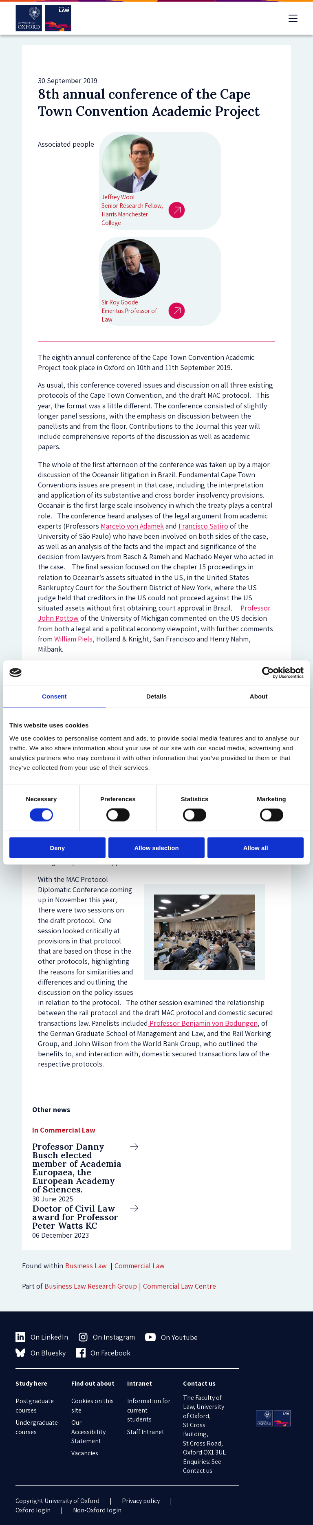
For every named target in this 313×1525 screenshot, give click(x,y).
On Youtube (171, 1337)
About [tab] (259, 696)
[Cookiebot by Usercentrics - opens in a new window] (268, 673)
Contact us (197, 1470)
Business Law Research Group (90, 1286)
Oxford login (33, 1510)
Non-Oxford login (97, 1510)
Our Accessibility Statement (88, 1431)
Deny (57, 847)
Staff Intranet (145, 1432)
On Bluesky (40, 1353)
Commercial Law (140, 1265)
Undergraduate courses (36, 1427)
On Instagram (106, 1337)
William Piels (73, 638)
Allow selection (156, 847)
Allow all (255, 847)
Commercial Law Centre (179, 1286)
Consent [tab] (54, 696)
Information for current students (148, 1410)
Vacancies (84, 1453)
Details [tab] (156, 696)
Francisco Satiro (203, 526)
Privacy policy (141, 1500)
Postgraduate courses (34, 1405)
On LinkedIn (41, 1337)
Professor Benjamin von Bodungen (203, 1023)
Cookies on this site (92, 1405)
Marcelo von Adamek (132, 526)
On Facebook (103, 1353)
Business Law (86, 1265)
